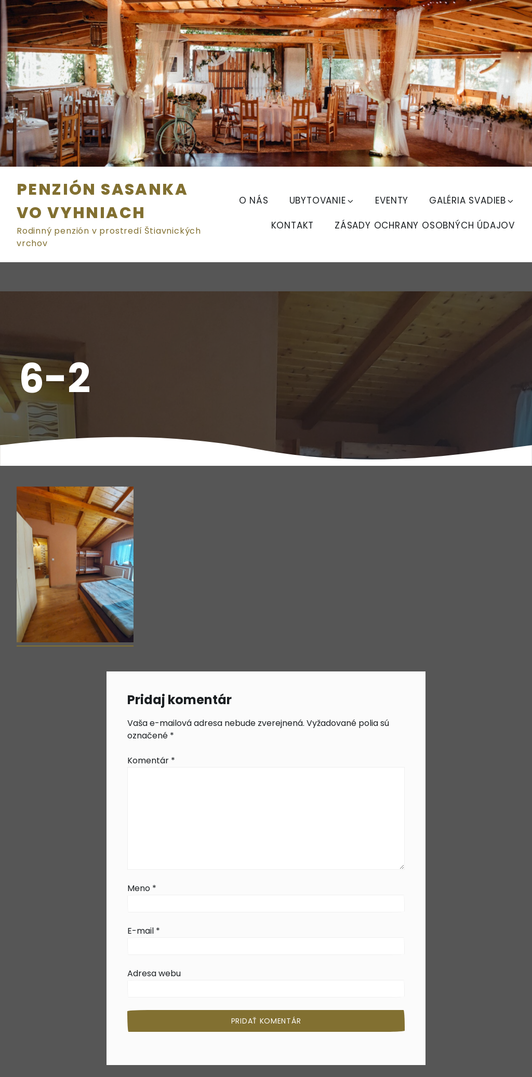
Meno (141, 888)
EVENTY (391, 200)
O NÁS (254, 200)
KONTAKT (292, 225)
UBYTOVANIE (322, 200)
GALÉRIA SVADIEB (472, 200)
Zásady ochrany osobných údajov (425, 225)
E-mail (143, 931)
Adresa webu (154, 973)
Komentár (151, 760)
